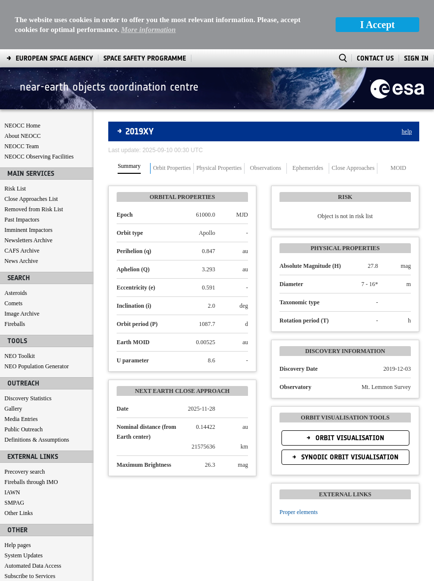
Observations (265, 168)
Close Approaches (353, 168)
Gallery (13, 408)
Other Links (18, 513)
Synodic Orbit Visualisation (349, 457)
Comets (13, 303)
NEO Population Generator (36, 366)
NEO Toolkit (19, 356)
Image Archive (21, 313)
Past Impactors (21, 219)
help (407, 131)
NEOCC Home (22, 125)
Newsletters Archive (28, 240)
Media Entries (21, 419)
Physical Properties (219, 168)
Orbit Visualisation (348, 438)
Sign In (416, 58)
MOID (398, 168)
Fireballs (14, 324)
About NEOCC (22, 135)
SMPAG (14, 502)
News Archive (21, 261)
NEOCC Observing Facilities (39, 156)
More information (148, 29)
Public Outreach (23, 429)
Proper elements (298, 512)
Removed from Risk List (33, 209)
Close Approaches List (31, 198)
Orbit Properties (172, 168)
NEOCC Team (21, 146)
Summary (129, 166)
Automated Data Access (32, 565)
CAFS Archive (21, 250)
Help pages (17, 545)
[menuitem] (54, 58)
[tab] (129, 168)
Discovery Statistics (28, 398)
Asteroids (15, 293)
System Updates (23, 555)
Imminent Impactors (28, 229)
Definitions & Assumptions (36, 439)
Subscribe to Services (29, 576)
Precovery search (24, 471)
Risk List (15, 188)
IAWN (12, 492)
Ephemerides (307, 168)
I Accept (377, 24)
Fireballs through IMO (31, 482)
